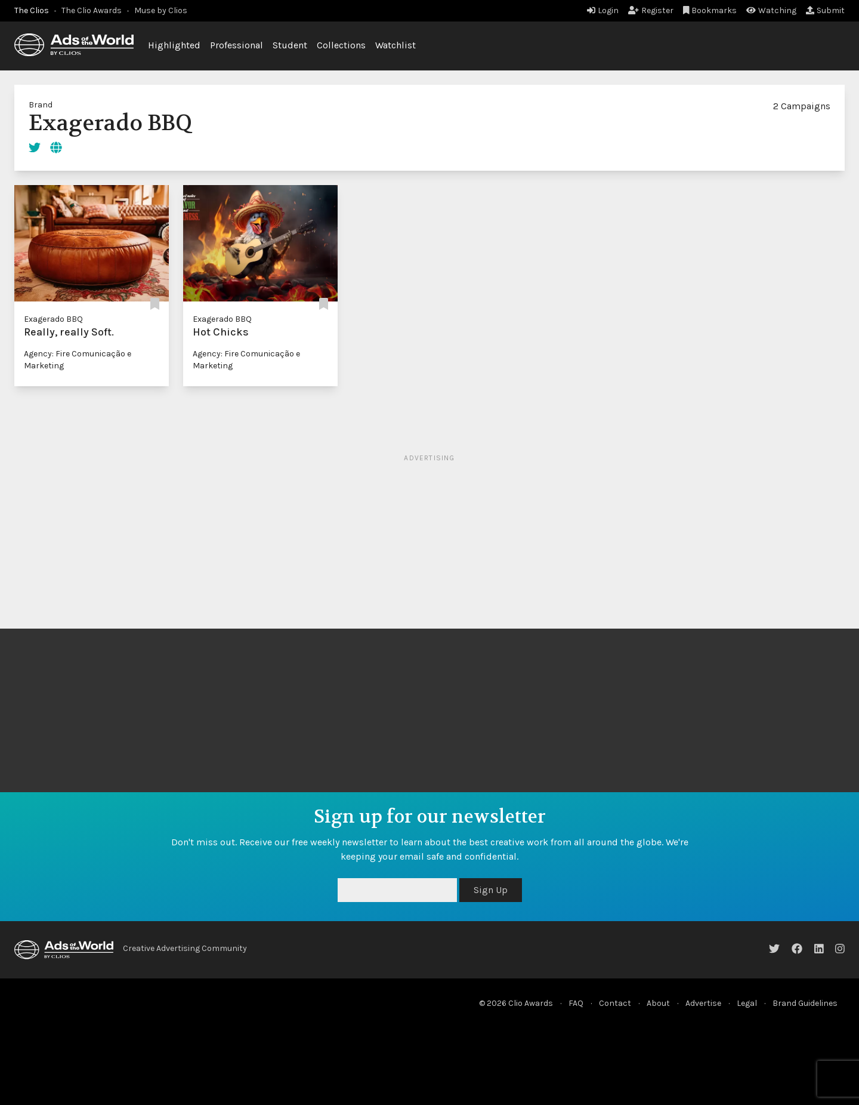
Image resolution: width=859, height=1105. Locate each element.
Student (290, 45)
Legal (747, 1003)
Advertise (703, 1003)
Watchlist (395, 45)
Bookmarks (710, 10)
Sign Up (491, 889)
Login (603, 10)
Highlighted (174, 45)
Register (650, 10)
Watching (771, 10)
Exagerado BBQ (53, 319)
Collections (341, 45)
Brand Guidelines (805, 1003)
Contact (615, 1003)
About (658, 1003)
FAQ (575, 1003)
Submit (825, 10)
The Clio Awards (91, 10)
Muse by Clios (160, 10)
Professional (236, 45)
